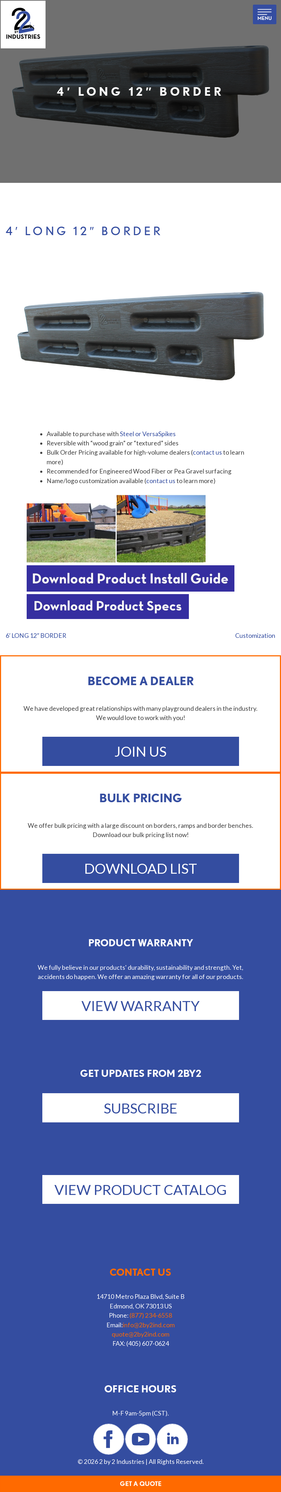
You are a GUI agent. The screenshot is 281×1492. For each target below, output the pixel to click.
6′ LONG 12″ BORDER (36, 635)
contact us (207, 452)
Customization (255, 635)
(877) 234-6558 (150, 1315)
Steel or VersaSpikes (148, 434)
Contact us (140, 1272)
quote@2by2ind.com (140, 1334)
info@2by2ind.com (149, 1325)
